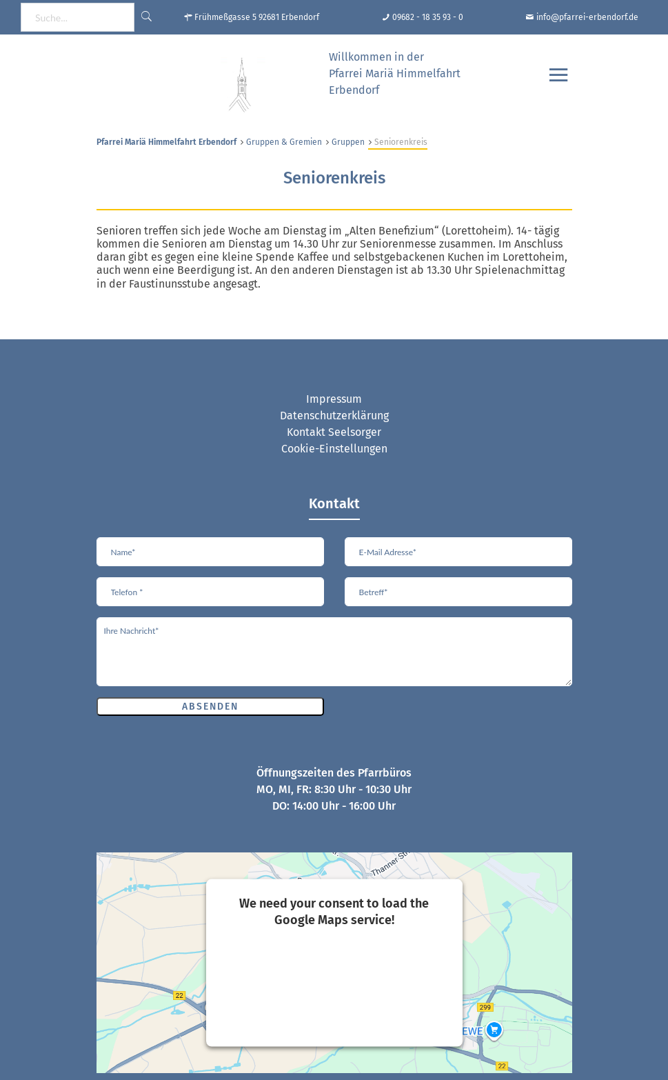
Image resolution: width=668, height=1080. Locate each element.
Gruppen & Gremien (284, 142)
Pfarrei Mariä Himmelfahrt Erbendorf (166, 142)
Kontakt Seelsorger (334, 432)
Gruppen (348, 142)
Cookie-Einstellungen (334, 448)
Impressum (334, 399)
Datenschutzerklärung (334, 415)
